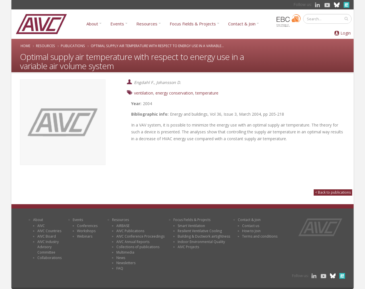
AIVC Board (46, 236)
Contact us (250, 225)
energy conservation (174, 93)
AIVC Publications (130, 230)
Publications (73, 45)
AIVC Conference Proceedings (140, 236)
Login (345, 33)
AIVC (41, 225)
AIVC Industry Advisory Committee (48, 247)
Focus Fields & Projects (193, 24)
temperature (206, 93)
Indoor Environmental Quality (201, 241)
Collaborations (49, 257)
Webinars (84, 236)
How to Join (251, 230)
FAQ (119, 268)
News (120, 257)
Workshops (86, 230)
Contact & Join (242, 24)
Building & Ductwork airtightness (204, 236)
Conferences (87, 225)
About (92, 24)
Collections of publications (137, 246)
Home (25, 45)
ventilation (143, 93)
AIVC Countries (49, 230)
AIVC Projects (188, 246)
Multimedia (125, 252)
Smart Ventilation (191, 225)
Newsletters (125, 262)
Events (117, 24)
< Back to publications (333, 192)
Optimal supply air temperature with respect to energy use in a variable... (157, 45)
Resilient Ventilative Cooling (200, 230)
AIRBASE (122, 225)
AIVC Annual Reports (132, 241)
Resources (146, 24)
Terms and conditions (259, 236)
